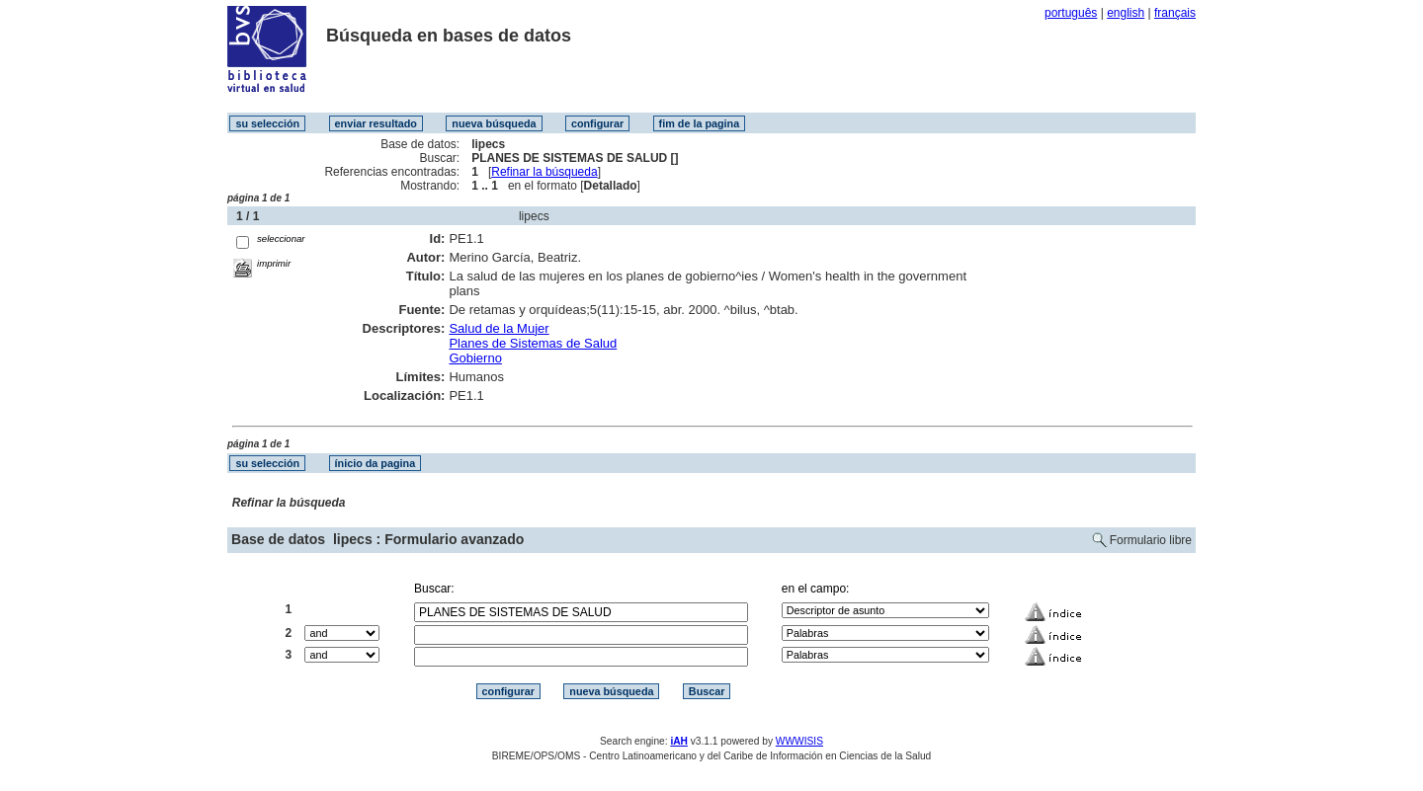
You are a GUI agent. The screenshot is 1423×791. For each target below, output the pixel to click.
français (1175, 13)
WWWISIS (799, 741)
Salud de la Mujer (498, 328)
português (1071, 13)
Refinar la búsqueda (544, 172)
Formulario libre (1151, 540)
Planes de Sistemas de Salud (533, 343)
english (1125, 13)
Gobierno (475, 358)
